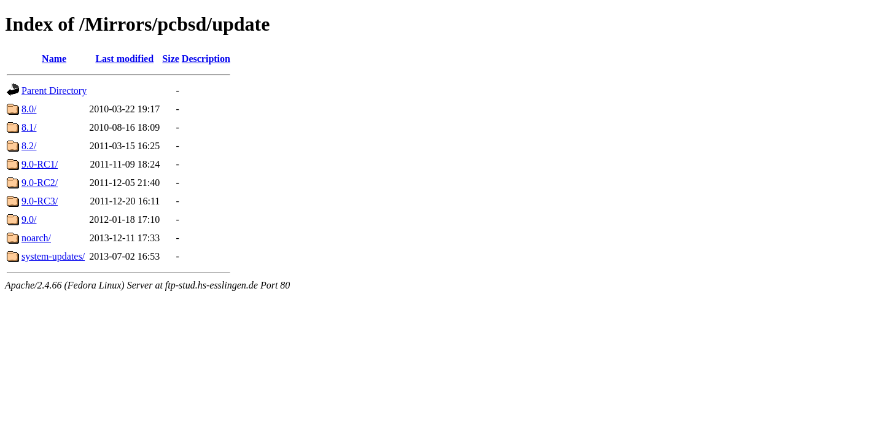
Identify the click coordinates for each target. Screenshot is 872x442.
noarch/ (36, 238)
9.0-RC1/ (39, 164)
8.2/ (28, 146)
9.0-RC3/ (39, 201)
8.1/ (28, 127)
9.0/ (28, 219)
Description (206, 58)
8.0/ (28, 109)
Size (170, 58)
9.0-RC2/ (39, 182)
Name (54, 58)
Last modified (124, 58)
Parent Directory (54, 90)
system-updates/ (53, 256)
